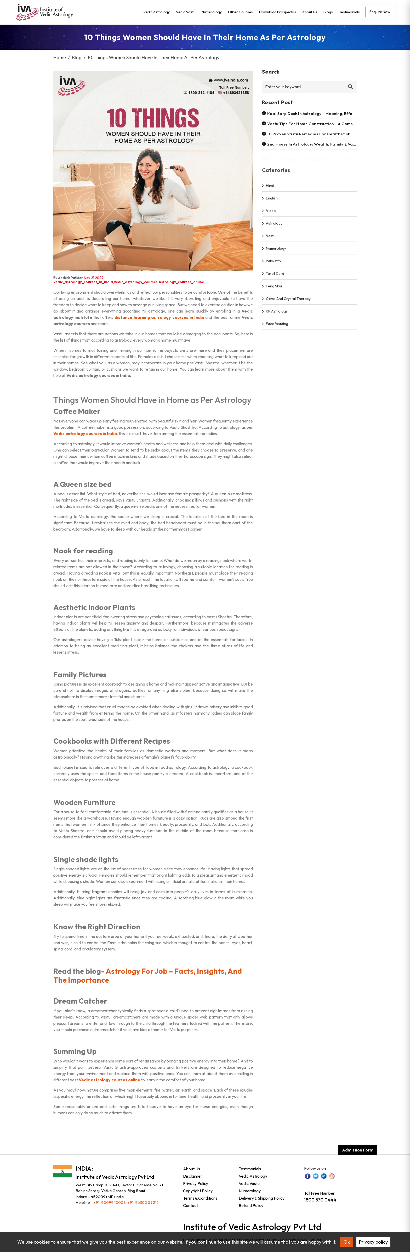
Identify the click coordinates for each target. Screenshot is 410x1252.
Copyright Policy (198, 1190)
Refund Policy (251, 1205)
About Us (309, 12)
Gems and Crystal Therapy (286, 301)
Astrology (272, 226)
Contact (190, 1205)
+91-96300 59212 (143, 1202)
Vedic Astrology (156, 12)
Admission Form (357, 1150)
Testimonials (349, 12)
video (269, 213)
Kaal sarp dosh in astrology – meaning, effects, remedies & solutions (334, 113)
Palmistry (271, 263)
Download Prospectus (277, 12)
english (270, 200)
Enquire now (379, 11)
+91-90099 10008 (109, 1202)
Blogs (328, 12)
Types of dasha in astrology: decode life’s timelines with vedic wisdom (338, 157)
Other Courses (240, 12)
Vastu (268, 238)
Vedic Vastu (185, 12)
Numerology (212, 12)
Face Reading (275, 326)
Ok (347, 1242)
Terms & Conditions (200, 1198)
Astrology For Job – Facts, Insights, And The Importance (147, 975)
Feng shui (272, 288)
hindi (268, 188)
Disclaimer (192, 1176)
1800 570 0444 (320, 1200)
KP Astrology (275, 313)
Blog (77, 57)
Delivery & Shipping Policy (261, 1198)
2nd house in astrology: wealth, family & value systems (321, 144)
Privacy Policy (195, 1183)
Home (59, 57)
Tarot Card (273, 276)
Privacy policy (373, 1242)
